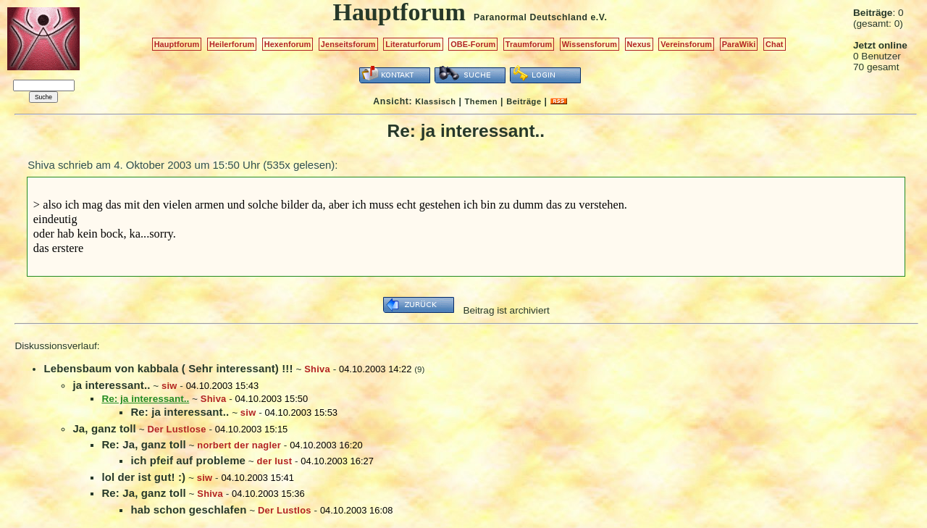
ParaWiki (739, 44)
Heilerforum (231, 44)
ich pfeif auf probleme (188, 460)
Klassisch (435, 101)
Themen (481, 101)
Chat (774, 44)
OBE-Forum (472, 44)
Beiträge (523, 101)
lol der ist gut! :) (143, 477)
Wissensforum (589, 44)
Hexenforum (287, 44)
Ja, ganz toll (104, 428)
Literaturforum (412, 44)
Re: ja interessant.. (179, 412)
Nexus (639, 44)
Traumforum (529, 44)
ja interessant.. (111, 385)
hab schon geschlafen (188, 509)
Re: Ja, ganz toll (143, 444)
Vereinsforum (686, 44)
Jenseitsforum (348, 44)
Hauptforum (177, 44)
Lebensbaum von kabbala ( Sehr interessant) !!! (168, 368)
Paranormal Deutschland (531, 17)
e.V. (598, 17)
